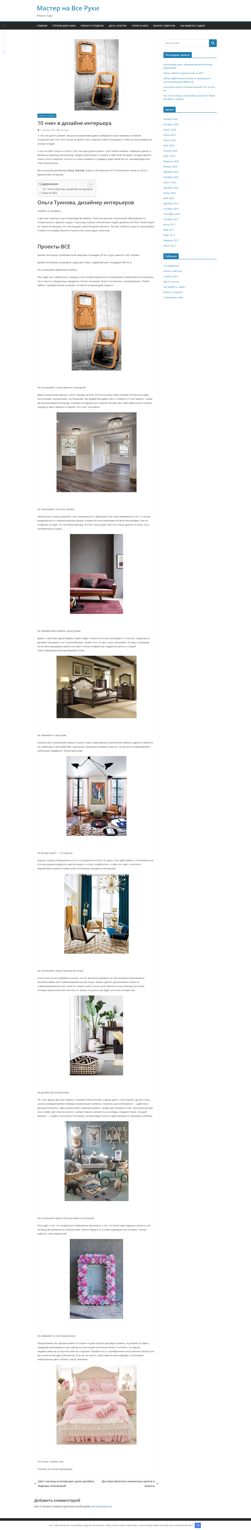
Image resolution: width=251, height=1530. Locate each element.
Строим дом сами (64, 25)
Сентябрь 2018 (171, 213)
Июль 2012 (169, 245)
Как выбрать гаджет (192, 25)
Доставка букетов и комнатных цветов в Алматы (130, 1484)
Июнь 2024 (169, 140)
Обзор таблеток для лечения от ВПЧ (183, 73)
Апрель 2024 (170, 150)
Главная (42, 25)
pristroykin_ (64, 130)
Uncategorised (171, 265)
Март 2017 (169, 235)
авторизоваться (102, 1506)
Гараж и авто (140, 25)
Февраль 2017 (171, 240)
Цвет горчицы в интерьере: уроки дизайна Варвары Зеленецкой (64, 1484)
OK (197, 1525)
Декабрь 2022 (170, 187)
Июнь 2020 (169, 192)
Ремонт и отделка (92, 25)
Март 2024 (169, 156)
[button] (89, 184)
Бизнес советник (164, 25)
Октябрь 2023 (170, 177)
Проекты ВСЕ (49, 192)
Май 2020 (168, 198)
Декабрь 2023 (170, 171)
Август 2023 (169, 182)
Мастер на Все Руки (68, 8)
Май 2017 (168, 229)
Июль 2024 (169, 134)
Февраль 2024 (171, 161)
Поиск (213, 43)
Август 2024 (169, 129)
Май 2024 (168, 145)
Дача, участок (118, 25)
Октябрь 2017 (170, 219)
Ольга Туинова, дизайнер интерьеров (70, 189)
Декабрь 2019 (170, 203)
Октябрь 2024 (170, 124)
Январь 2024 (170, 166)
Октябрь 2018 (170, 208)
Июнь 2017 (169, 224)
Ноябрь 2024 (170, 119)
